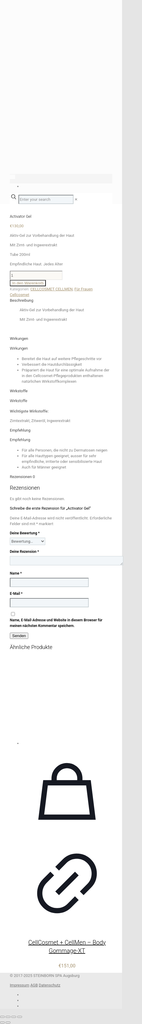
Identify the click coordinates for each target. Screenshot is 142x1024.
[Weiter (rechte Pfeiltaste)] (8, 1022)
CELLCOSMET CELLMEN (51, 289)
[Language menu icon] (12, 177)
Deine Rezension (24, 552)
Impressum (19, 985)
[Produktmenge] (36, 275)
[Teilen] (13, 1017)
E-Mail (16, 594)
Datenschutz (49, 985)
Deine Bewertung (25, 533)
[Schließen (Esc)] (19, 1017)
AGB (34, 985)
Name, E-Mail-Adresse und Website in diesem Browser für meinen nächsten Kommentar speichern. (56, 623)
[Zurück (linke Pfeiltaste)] (2, 1022)
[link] (76, 199)
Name (16, 573)
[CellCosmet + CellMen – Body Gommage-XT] (67, 700)
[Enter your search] (46, 199)
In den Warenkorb (27, 283)
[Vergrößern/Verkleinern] (2, 1017)
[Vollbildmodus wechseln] (8, 1017)
